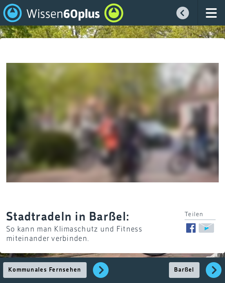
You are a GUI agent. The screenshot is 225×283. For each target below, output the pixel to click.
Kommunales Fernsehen (45, 270)
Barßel (184, 270)
